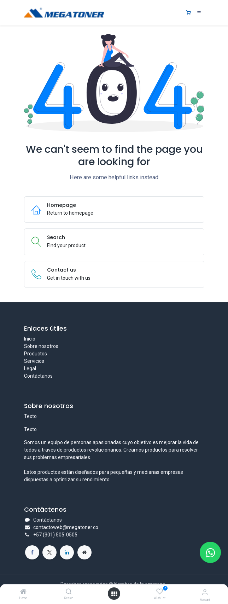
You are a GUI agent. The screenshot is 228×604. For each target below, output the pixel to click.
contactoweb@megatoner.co (65, 527)
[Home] (23, 592)
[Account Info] (204, 592)
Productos (35, 353)
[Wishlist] (159, 591)
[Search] (68, 592)
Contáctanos (38, 376)
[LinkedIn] (67, 552)
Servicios (34, 361)
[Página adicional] (84, 552)
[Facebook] (32, 552)
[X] (49, 552)
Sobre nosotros (41, 346)
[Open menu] (114, 594)
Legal (30, 368)
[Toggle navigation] (199, 12)
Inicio (29, 339)
